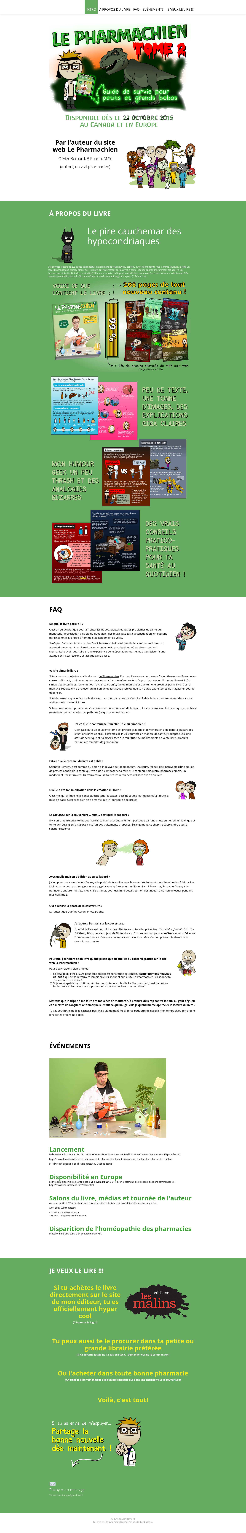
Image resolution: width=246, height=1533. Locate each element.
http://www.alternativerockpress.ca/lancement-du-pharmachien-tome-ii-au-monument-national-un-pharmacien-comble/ (110, 1159)
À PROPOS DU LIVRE (114, 9)
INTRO (91, 9)
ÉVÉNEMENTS (153, 9)
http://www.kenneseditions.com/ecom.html (71, 1184)
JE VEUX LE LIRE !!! (180, 9)
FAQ (136, 9)
